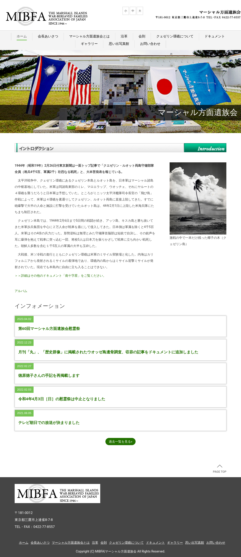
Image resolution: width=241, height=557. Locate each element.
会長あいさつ (48, 36)
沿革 (124, 36)
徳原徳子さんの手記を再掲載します (49, 375)
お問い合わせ (150, 44)
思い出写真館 (119, 44)
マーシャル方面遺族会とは (89, 36)
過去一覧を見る (120, 441)
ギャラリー (89, 44)
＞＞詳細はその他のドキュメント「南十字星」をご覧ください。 (60, 275)
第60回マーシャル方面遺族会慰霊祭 (49, 328)
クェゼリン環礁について (174, 36)
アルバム (21, 291)
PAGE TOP (219, 469)
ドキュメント (215, 36)
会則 (142, 36)
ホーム (22, 36)
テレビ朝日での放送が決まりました (49, 422)
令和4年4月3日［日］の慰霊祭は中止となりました (61, 399)
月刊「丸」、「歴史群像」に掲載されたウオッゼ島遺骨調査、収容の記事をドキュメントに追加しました (108, 352)
